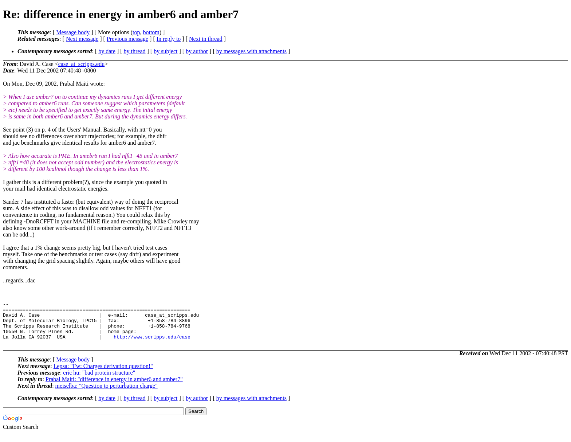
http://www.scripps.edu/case (152, 344)
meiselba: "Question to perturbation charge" (106, 394)
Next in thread (206, 39)
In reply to (169, 39)
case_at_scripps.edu (81, 64)
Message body (73, 32)
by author (197, 51)
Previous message (127, 39)
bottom (151, 32)
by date (106, 51)
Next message (82, 39)
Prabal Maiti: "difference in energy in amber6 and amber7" (114, 388)
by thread (135, 51)
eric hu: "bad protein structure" (99, 381)
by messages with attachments (251, 51)
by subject (165, 51)
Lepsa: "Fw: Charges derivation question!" (103, 375)
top (136, 32)
